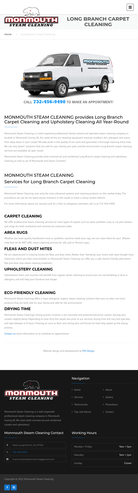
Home (8, 34)
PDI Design (88, 350)
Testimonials (81, 404)
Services (78, 397)
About (108, 389)
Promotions (111, 404)
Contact (109, 411)
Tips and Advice (82, 411)
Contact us (10, 333)
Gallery (109, 397)
